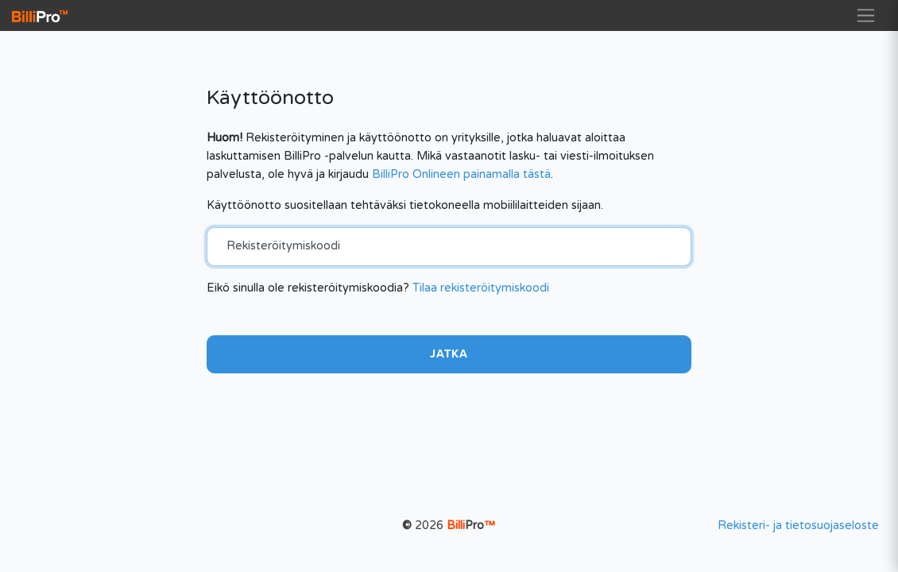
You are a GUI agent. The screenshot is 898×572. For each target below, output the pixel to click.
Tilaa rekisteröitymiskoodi (480, 288)
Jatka (448, 354)
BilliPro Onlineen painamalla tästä (461, 174)
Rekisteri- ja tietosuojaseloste (798, 525)
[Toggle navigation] (866, 15)
